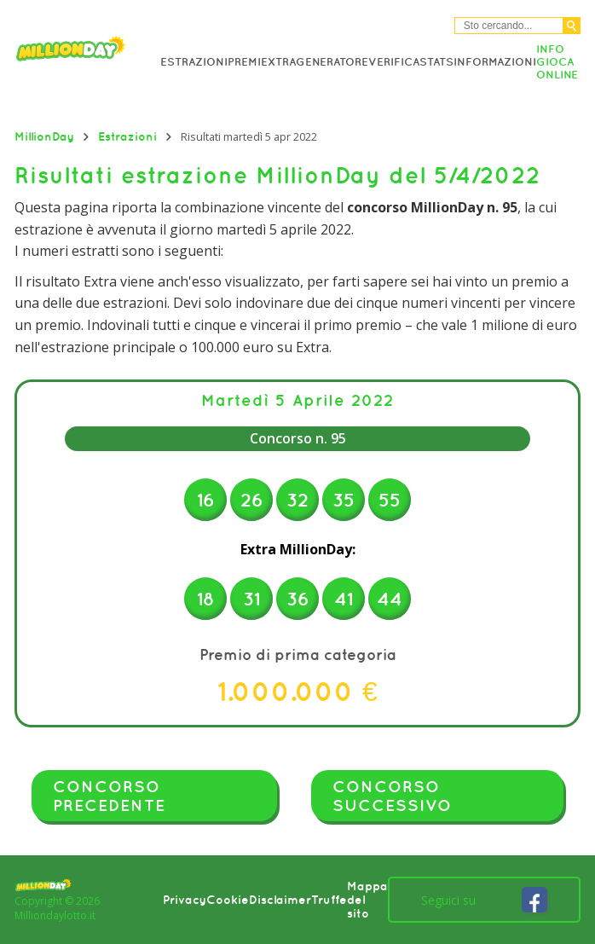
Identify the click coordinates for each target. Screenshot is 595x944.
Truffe (329, 899)
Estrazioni (194, 61)
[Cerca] (571, 25)
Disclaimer (280, 899)
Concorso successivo (392, 795)
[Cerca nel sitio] (508, 25)
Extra (278, 61)
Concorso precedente (109, 795)
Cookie (227, 899)
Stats (436, 61)
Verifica (393, 61)
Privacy (184, 899)
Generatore (332, 61)
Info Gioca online (557, 62)
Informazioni (494, 61)
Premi (244, 61)
